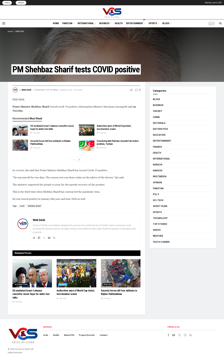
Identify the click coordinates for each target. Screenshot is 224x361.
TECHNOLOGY (160, 218)
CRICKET (157, 111)
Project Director (87, 335)
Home (10, 31)
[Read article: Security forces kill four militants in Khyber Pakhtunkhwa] (20, 145)
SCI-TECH (158, 200)
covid (22, 206)
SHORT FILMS (160, 206)
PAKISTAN (67, 23)
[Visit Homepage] (112, 12)
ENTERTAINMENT (135, 23)
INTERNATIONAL (86, 23)
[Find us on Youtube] (173, 335)
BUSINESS (104, 23)
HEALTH (119, 23)
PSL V (156, 194)
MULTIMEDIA (159, 176)
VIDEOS (157, 230)
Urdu (7, 3)
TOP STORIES (52, 90)
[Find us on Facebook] (168, 335)
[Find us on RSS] (190, 335)
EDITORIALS (159, 123)
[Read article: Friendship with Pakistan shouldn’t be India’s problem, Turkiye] (86, 145)
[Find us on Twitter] (179, 335)
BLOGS (165, 23)
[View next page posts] (79, 160)
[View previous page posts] (73, 160)
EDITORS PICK (160, 129)
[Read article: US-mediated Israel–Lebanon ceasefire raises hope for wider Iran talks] (20, 130)
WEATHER (158, 236)
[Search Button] (220, 23)
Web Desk (26, 90)
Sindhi (21, 3)
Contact (103, 335)
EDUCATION (159, 135)
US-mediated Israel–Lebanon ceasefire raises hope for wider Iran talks (30, 294)
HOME (56, 23)
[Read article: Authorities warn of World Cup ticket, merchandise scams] (86, 130)
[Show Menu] (3, 23)
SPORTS (153, 23)
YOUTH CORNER (161, 242)
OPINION (157, 182)
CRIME (156, 117)
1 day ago (35, 133)
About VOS (69, 335)
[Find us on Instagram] (185, 335)
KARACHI (157, 164)
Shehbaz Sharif (34, 206)
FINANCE (157, 147)
